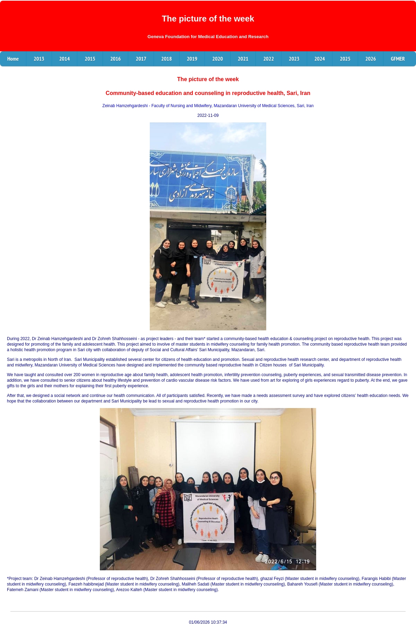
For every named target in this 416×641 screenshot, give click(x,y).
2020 (217, 58)
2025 (345, 58)
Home (13, 58)
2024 (319, 58)
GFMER (398, 58)
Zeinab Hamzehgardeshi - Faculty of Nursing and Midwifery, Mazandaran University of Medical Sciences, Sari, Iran (207, 105)
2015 (90, 58)
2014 (64, 58)
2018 (166, 58)
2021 (243, 58)
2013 (39, 58)
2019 (192, 58)
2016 (115, 58)
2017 (141, 58)
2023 (294, 58)
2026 (370, 58)
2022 (268, 58)
